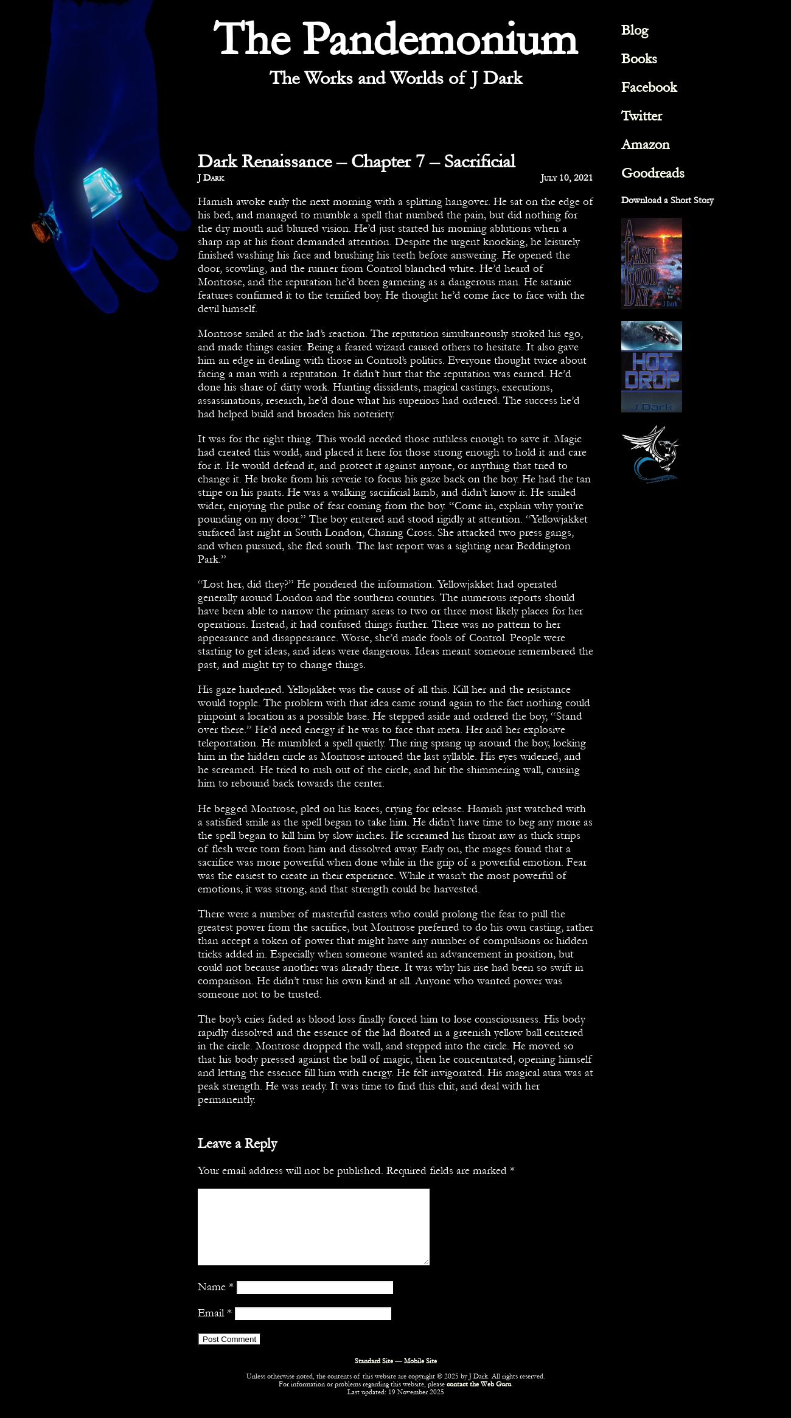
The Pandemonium (395, 39)
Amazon (645, 144)
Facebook (649, 87)
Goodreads (653, 173)
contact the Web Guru (479, 1399)
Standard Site (374, 1376)
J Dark (211, 177)
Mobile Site (420, 1376)
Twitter (641, 116)
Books (639, 58)
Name (216, 1301)
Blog (634, 30)
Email (215, 1327)
